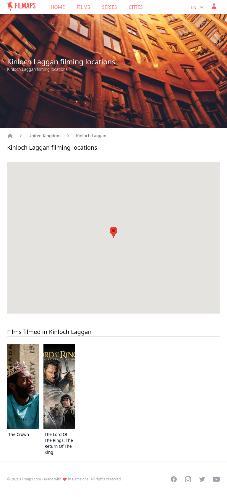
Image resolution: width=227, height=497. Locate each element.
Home (58, 7)
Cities (136, 7)
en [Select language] (198, 7)
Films (83, 7)
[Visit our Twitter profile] (202, 479)
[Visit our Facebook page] (173, 479)
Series (109, 7)
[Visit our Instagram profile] (188, 479)
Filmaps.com (30, 479)
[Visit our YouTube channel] (216, 479)
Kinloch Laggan (91, 135)
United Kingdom (44, 135)
